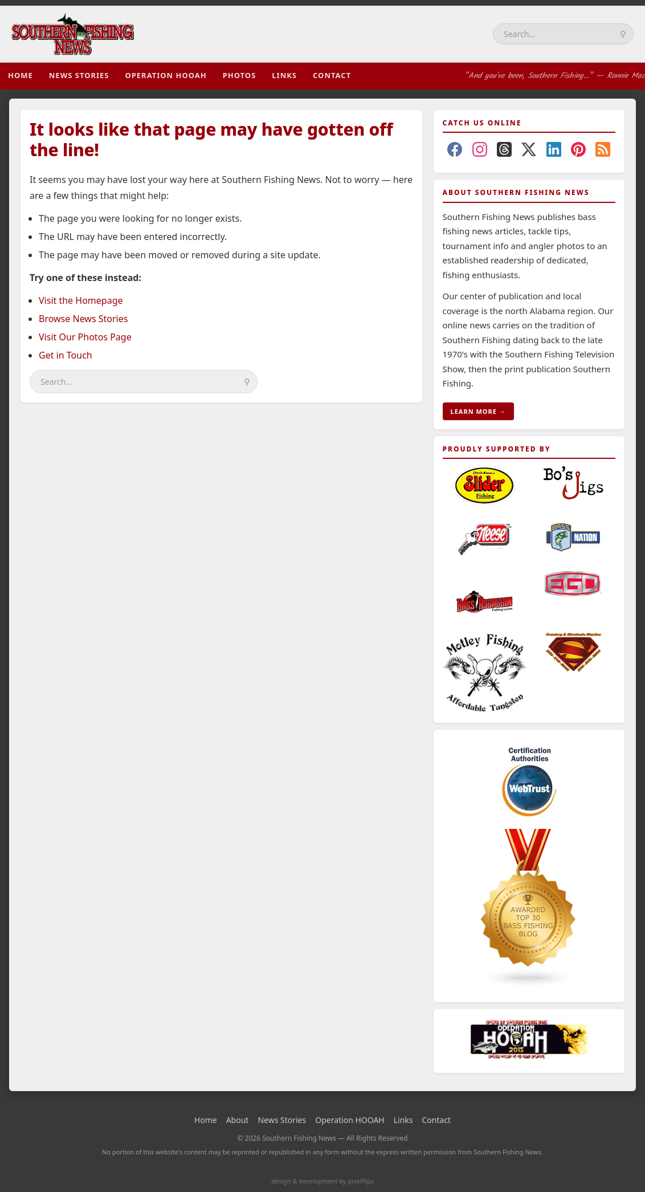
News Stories (79, 75)
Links (284, 75)
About (237, 1119)
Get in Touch (65, 355)
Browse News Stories (83, 318)
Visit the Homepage (81, 300)
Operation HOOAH (165, 75)
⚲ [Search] (623, 34)
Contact (332, 75)
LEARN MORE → (478, 411)
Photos (239, 75)
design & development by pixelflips (322, 1181)
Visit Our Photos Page (85, 337)
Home (20, 75)
